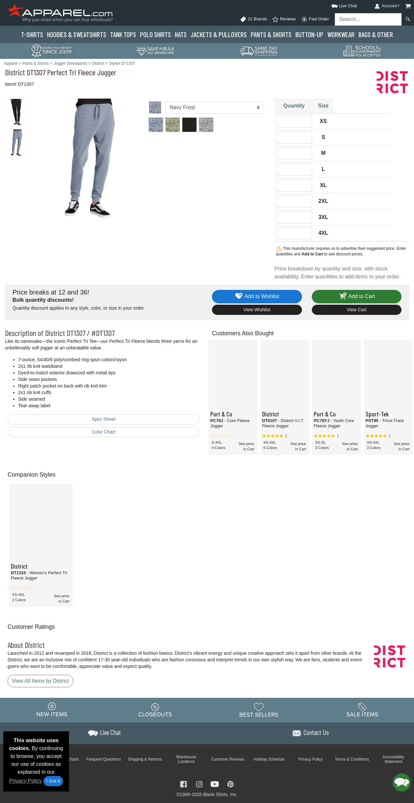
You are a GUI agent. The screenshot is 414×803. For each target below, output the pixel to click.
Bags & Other (375, 34)
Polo (155, 34)
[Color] (214, 107)
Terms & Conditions (352, 759)
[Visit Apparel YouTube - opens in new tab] (215, 784)
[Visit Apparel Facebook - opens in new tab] (184, 784)
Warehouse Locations (186, 759)
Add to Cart (356, 296)
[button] (338, 5)
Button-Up (309, 34)
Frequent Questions (103, 759)
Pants (271, 34)
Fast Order (315, 19)
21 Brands (253, 19)
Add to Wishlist (256, 296)
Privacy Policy (25, 781)
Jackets (219, 34)
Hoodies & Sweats (76, 34)
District (15, 72)
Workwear (341, 34)
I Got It (53, 781)
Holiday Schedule (269, 759)
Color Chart (103, 432)
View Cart (356, 309)
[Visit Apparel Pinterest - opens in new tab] (230, 784)
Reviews (284, 19)
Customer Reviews (227, 759)
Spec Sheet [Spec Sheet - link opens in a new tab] (103, 419)
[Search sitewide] (368, 19)
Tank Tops (123, 34)
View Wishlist (256, 309)
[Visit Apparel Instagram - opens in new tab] (200, 784)
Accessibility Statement (393, 759)
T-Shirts (32, 34)
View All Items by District (40, 681)
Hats (181, 34)
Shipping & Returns (145, 759)
